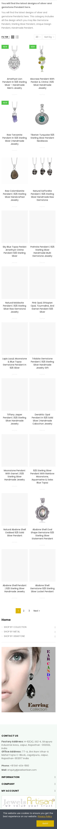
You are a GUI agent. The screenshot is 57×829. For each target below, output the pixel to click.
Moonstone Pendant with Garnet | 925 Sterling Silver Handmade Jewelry (14, 475)
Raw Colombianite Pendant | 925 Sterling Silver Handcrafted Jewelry (14, 195)
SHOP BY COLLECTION (15, 627)
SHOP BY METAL (12, 631)
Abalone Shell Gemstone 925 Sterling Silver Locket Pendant (42, 588)
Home (6, 620)
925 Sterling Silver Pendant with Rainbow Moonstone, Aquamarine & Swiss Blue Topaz (42, 476)
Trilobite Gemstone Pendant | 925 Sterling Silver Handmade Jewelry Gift (42, 363)
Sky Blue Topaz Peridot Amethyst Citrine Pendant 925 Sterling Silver (14, 251)
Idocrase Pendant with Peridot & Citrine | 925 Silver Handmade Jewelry (42, 83)
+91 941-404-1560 (19, 765)
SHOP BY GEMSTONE (14, 636)
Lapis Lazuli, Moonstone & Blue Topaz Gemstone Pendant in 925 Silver (14, 363)
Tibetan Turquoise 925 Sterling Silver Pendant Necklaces (42, 137)
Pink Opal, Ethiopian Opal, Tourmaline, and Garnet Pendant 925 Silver (42, 307)
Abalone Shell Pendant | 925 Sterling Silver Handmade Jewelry (14, 588)
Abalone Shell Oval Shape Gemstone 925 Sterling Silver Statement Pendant (42, 534)
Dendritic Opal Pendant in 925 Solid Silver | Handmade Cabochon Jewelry (42, 419)
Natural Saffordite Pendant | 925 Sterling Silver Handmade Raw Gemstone (42, 195)
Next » (37, 610)
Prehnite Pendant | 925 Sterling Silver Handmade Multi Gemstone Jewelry (42, 251)
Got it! (45, 823)
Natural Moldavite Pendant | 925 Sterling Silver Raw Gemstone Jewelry (14, 307)
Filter (5, 36)
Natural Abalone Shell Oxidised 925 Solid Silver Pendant (14, 532)
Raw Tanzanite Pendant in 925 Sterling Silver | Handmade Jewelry (14, 139)
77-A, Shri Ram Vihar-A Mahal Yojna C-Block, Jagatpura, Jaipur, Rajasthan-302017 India (25, 755)
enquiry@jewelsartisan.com (22, 769)
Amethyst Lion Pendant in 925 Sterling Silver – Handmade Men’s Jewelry (14, 83)
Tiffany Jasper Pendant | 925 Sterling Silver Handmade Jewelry (14, 419)
